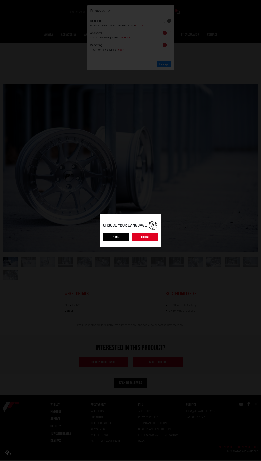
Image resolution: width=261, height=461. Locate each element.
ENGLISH (145, 237)
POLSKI (116, 237)
